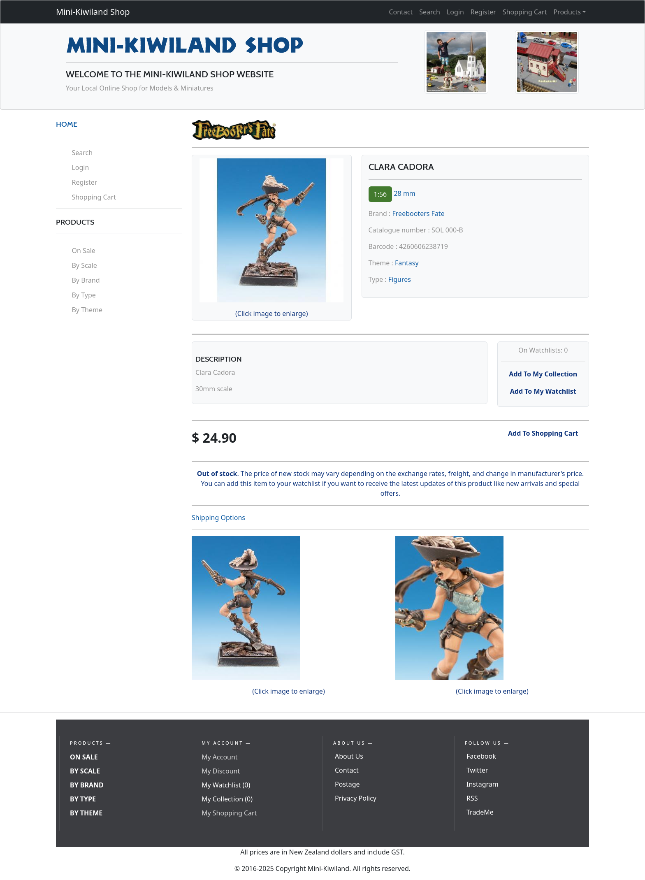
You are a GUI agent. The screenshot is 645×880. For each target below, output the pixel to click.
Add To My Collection (543, 373)
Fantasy (407, 262)
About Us (349, 756)
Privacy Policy (355, 798)
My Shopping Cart (229, 812)
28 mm (404, 193)
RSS (472, 798)
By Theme (87, 309)
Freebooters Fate (418, 213)
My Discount (221, 771)
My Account (220, 757)
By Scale (84, 265)
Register (483, 11)
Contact (401, 11)
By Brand (86, 280)
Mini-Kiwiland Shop (93, 11)
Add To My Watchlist (543, 391)
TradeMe (480, 812)
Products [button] (567, 11)
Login (455, 11)
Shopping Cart (525, 11)
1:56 (380, 194)
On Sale (83, 250)
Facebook (481, 756)
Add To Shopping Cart (543, 433)
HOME (66, 124)
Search (429, 11)
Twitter (477, 770)
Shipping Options (218, 517)
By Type (83, 295)
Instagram (482, 784)
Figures (399, 279)
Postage (347, 784)
